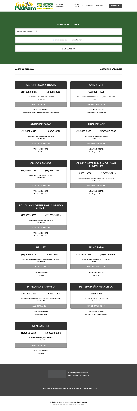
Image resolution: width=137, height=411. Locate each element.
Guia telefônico (77, 40)
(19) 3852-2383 (52, 170)
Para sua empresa (63, 6)
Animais (89, 113)
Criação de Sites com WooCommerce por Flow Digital (68, 405)
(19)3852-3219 (108, 173)
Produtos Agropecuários (51, 113)
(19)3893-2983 (83, 131)
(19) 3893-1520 (115, 6)
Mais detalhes (39, 104)
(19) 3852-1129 (53, 215)
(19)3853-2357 (96, 293)
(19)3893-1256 (28, 293)
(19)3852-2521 (83, 254)
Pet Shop (40, 113)
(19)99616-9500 (108, 131)
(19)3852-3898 (84, 173)
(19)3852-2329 (28, 333)
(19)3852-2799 (28, 170)
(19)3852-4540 (28, 131)
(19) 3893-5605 (29, 215)
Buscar (67, 48)
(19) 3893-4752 (29, 92)
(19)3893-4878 (28, 254)
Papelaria (38, 314)
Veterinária (102, 113)
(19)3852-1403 (53, 293)
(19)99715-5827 (53, 254)
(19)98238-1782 (53, 333)
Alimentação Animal (29, 113)
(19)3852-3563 (53, 92)
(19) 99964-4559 (96, 92)
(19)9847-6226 (53, 131)
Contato (100, 6)
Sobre (89, 6)
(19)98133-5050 (108, 254)
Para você (79, 6)
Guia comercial (60, 40)
